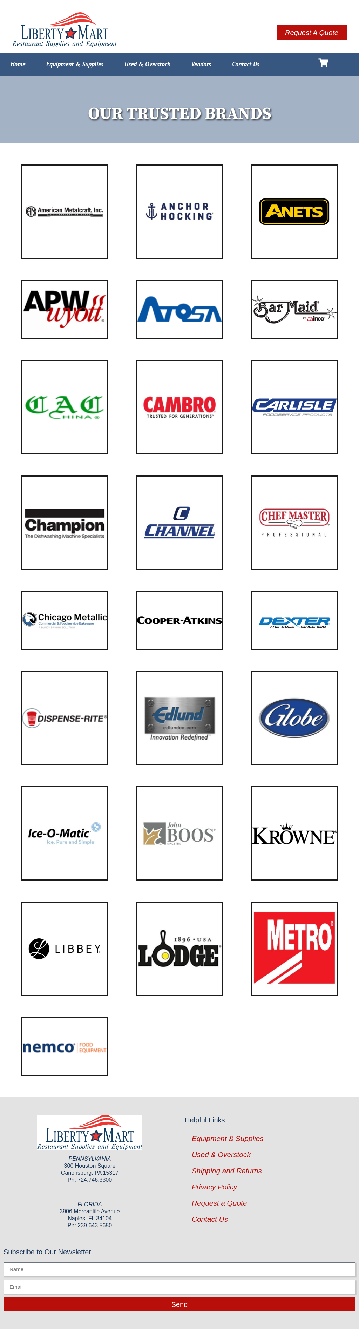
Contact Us (245, 64)
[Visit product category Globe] (294, 718)
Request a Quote (219, 1203)
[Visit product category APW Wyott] (64, 309)
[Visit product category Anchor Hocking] (179, 211)
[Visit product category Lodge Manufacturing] (179, 949)
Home (18, 64)
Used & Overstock (147, 64)
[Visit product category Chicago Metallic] (64, 620)
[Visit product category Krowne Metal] (294, 833)
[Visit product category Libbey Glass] (64, 949)
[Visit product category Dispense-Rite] (64, 718)
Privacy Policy (214, 1187)
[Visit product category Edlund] (179, 718)
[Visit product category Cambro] (179, 407)
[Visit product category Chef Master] (294, 522)
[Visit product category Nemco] (64, 1046)
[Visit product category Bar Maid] (294, 309)
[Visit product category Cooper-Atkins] (179, 620)
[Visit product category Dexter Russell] (294, 620)
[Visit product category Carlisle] (294, 407)
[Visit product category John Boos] (179, 833)
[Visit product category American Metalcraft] (64, 211)
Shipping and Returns (227, 1171)
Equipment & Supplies (74, 64)
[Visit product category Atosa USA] (179, 309)
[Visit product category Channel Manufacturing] (179, 522)
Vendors (201, 64)
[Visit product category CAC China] (64, 407)
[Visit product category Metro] (294, 949)
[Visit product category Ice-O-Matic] (64, 833)
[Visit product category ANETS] (294, 211)
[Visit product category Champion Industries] (64, 522)
